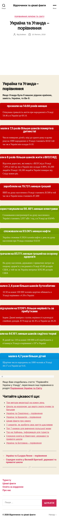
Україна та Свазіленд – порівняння (24, 413)
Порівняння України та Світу (29, 16)
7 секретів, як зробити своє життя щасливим (29, 425)
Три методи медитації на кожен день (25, 402)
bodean (23, 34)
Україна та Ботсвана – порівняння (24, 443)
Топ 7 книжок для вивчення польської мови (28, 428)
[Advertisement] (29, 53)
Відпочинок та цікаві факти (29, 5)
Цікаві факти (9, 483)
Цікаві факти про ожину (18, 421)
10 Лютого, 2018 (38, 34)
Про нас (7, 490)
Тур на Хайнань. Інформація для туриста (27, 432)
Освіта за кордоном (13, 487)
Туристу (7, 480)
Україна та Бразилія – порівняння (23, 417)
